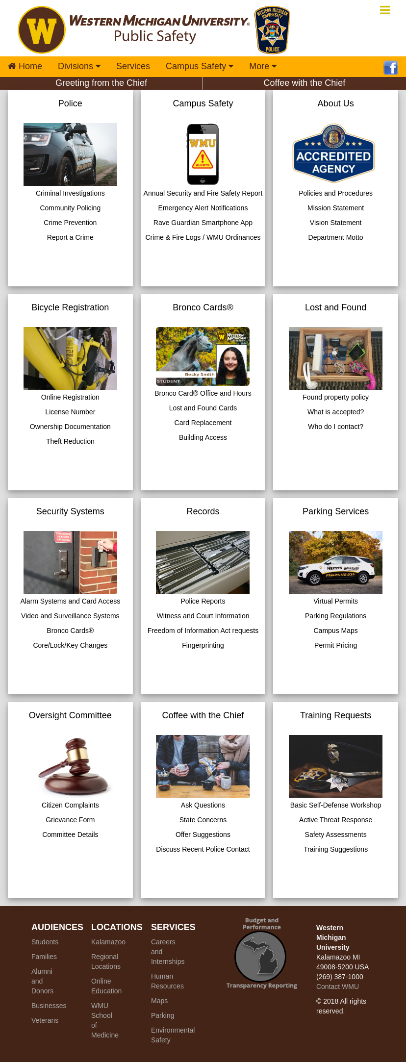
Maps (159, 1001)
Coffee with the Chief (305, 83)
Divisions (79, 66)
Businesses (49, 1006)
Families (44, 957)
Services (133, 66)
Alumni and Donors (42, 981)
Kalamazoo (108, 942)
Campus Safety (199, 66)
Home (25, 66)
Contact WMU (337, 986)
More (263, 66)
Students (44, 942)
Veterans (44, 1020)
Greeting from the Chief (101, 83)
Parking (162, 1015)
